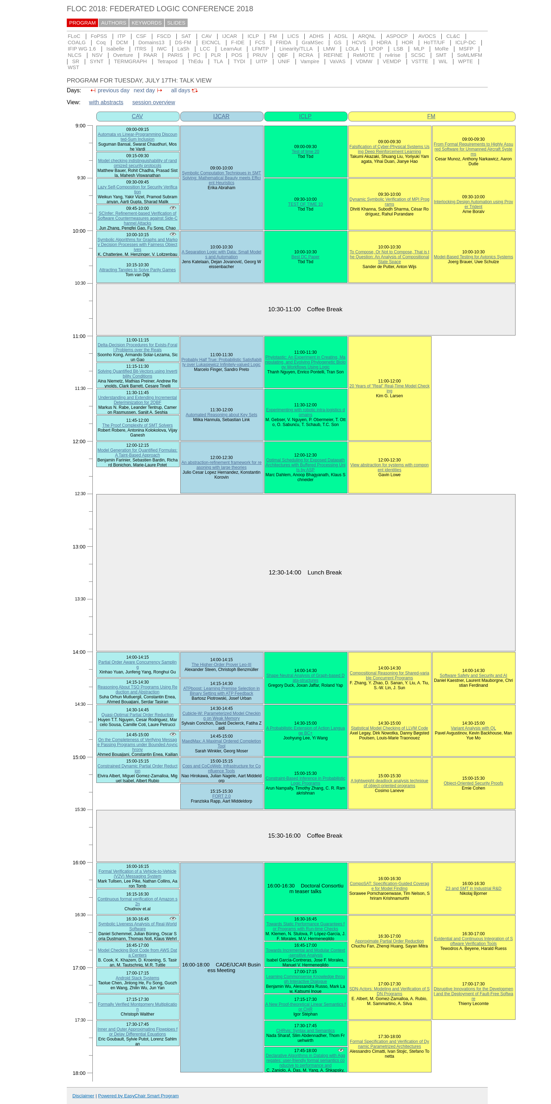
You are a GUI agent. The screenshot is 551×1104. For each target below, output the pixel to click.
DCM (122, 42)
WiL (443, 61)
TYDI (239, 61)
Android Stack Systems (137, 978)
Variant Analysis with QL (473, 728)
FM (273, 36)
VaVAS (337, 61)
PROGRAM (82, 23)
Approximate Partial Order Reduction (389, 941)
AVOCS (427, 36)
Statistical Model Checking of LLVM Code (389, 728)
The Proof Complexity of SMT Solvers (137, 425)
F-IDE (238, 42)
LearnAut (231, 49)
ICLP (253, 36)
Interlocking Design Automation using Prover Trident (473, 204)
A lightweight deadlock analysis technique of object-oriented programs (389, 783)
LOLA (352, 49)
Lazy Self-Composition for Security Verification (137, 189)
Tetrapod (167, 61)
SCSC (418, 55)
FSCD (164, 36)
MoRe (441, 49)
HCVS (359, 42)
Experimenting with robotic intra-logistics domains (305, 412)
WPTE (465, 61)
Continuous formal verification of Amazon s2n (137, 901)
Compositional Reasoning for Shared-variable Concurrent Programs (389, 675)
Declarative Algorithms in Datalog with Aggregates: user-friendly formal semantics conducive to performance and (305, 1060)
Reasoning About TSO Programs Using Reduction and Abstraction (137, 689)
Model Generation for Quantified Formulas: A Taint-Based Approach (137, 453)
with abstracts (106, 102)
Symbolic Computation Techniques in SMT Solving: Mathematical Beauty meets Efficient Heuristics (221, 178)
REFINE (333, 55)
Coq (101, 42)
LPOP (376, 49)
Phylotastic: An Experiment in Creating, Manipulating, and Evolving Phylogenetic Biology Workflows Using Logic (305, 362)
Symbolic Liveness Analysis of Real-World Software (137, 926)
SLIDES (176, 23)
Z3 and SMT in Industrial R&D (473, 888)
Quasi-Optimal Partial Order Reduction (138, 714)
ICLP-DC (465, 42)
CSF (141, 36)
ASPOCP (397, 36)
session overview (153, 102)
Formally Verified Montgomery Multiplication (137, 1007)
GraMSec (313, 42)
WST (73, 67)
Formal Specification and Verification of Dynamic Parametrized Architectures (389, 1044)
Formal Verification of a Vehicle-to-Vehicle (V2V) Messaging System (137, 874)
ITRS (140, 49)
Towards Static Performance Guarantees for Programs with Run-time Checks (305, 926)
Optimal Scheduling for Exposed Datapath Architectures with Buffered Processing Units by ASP (305, 465)
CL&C (453, 36)
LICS (293, 36)
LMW (329, 49)
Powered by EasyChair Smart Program (138, 1095)
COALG (77, 42)
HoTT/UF (434, 42)
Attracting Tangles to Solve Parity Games (137, 269)
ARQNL (367, 36)
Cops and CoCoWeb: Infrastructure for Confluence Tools (221, 768)
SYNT (96, 61)
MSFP (466, 49)
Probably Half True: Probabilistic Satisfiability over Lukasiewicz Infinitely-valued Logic (221, 362)
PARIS (175, 55)
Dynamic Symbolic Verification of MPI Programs (389, 202)
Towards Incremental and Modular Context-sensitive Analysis (305, 953)
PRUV (260, 55)
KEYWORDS (147, 23)
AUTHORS (114, 23)
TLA (218, 61)
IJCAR (229, 36)
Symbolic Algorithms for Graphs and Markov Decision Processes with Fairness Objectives (137, 244)
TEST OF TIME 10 (305, 204)
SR (75, 61)
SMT (441, 55)
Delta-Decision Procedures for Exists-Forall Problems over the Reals (137, 347)
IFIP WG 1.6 (82, 49)
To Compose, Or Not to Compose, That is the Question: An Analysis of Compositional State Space (389, 257)
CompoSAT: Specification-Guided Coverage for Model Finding (389, 886)
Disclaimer (83, 1095)
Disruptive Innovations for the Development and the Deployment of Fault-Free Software (473, 993)
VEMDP (392, 61)
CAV (206, 36)
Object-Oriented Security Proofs (473, 783)
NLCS (75, 55)
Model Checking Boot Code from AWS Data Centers (137, 953)
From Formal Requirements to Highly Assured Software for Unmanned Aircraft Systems (473, 149)
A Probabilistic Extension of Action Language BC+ (305, 731)
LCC (205, 49)
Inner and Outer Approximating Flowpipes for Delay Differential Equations (137, 1032)
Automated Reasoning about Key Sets (221, 414)
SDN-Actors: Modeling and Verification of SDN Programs (389, 991)
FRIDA (283, 42)
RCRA (306, 55)
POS (236, 55)
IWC (162, 49)
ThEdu (195, 61)
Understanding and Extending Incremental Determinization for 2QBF (137, 400)
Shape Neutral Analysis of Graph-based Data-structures (305, 678)
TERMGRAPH (130, 61)
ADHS (316, 36)
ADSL (341, 36)
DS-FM (183, 42)
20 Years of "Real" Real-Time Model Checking (389, 388)
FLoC (74, 36)
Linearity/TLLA (296, 49)
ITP (122, 36)
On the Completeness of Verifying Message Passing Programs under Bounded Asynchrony (137, 744)
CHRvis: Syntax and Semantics (305, 1030)
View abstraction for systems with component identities (389, 467)
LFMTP (260, 49)
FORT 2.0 (221, 796)
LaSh (183, 49)
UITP (261, 61)
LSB (398, 49)
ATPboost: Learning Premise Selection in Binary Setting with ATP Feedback (221, 691)
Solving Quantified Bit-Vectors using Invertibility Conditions (137, 374)
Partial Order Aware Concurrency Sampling (137, 665)
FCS (260, 42)
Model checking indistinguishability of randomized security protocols (137, 163)
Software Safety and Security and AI (473, 675)
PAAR (150, 55)
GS (337, 42)
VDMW (364, 61)
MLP (419, 49)
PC (196, 55)
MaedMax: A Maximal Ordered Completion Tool (221, 744)
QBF (283, 55)
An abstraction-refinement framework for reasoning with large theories (221, 465)
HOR (407, 42)
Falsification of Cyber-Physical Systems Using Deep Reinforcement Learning (389, 149)
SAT (186, 36)
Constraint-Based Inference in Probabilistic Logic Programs (305, 781)
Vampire (309, 61)
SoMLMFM (469, 55)
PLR (216, 55)
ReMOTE (364, 55)
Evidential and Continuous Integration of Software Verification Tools (473, 941)
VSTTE (419, 61)
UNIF (284, 61)
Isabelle (115, 49)
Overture (123, 55)
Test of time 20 (305, 151)
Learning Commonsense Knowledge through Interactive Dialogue (305, 979)
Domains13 (151, 42)
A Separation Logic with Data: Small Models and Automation (221, 254)
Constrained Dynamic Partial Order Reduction (137, 768)
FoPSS (99, 36)
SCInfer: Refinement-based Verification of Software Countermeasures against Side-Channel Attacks (137, 218)
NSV (97, 55)
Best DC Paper (305, 256)
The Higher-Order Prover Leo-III (221, 664)
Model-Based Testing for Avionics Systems (473, 256)
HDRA (384, 42)
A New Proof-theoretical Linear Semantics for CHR (305, 1007)
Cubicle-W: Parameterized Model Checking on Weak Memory (221, 716)
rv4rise (393, 55)
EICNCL (211, 42)
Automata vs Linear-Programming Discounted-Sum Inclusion (137, 137)
